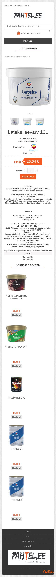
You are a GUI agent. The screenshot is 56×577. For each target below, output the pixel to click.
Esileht (6, 57)
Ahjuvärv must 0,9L (16, 398)
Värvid (13, 57)
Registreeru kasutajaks (22, 5)
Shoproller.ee (48, 571)
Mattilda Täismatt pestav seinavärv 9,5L (16, 297)
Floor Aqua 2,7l (16, 449)
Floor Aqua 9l (16, 500)
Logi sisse (8, 5)
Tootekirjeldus (28, 257)
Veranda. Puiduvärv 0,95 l (16, 347)
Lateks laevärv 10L (24, 57)
